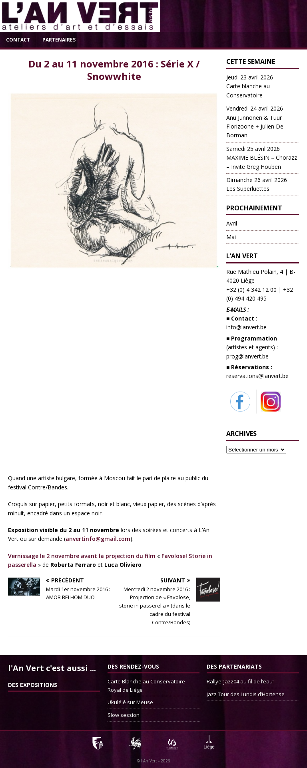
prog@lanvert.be (247, 356)
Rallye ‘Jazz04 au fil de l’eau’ (240, 681)
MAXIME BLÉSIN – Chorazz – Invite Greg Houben (261, 157)
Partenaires (59, 39)
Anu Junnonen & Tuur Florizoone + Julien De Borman (254, 122)
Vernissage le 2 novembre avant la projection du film (81, 556)
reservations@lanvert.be (257, 376)
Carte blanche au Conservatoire (249, 86)
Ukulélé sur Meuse (130, 702)
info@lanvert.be (246, 327)
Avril (231, 223)
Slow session (124, 715)
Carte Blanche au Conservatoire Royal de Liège (146, 685)
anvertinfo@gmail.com (98, 538)
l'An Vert (149, 761)
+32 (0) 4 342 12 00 (251, 289)
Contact (18, 39)
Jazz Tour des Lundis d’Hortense (246, 694)
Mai (231, 237)
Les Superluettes (256, 184)
